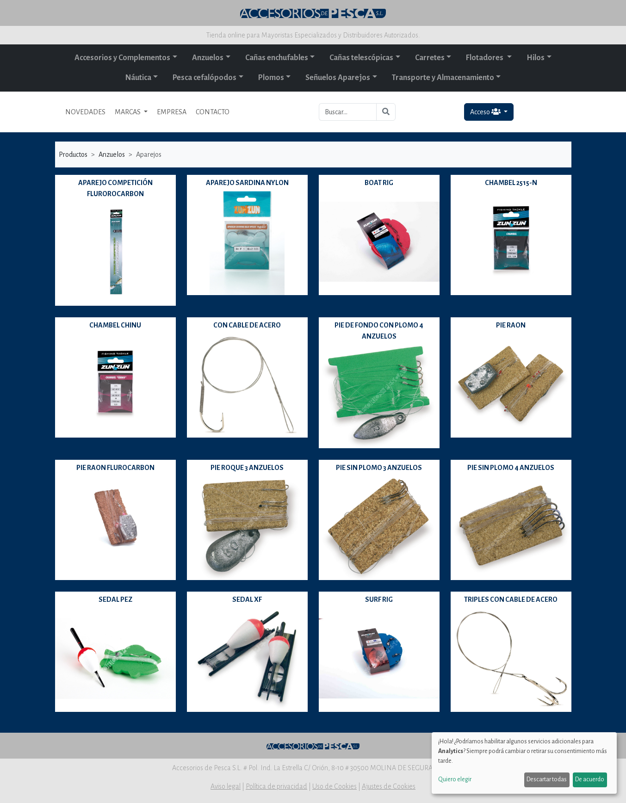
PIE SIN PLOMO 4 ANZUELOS (510, 467)
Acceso (486, 112)
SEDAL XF (247, 599)
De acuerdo (589, 779)
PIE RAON (511, 325)
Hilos (536, 58)
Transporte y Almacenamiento (443, 78)
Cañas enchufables (276, 58)
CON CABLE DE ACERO (247, 325)
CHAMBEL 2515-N (511, 182)
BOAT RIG (379, 182)
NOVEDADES (85, 112)
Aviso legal (226, 786)
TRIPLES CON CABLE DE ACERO (511, 599)
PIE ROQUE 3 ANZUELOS (247, 467)
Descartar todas (547, 779)
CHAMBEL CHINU (115, 325)
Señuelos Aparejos (337, 78)
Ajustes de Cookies (388, 786)
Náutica (138, 78)
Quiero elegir (454, 779)
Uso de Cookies (334, 786)
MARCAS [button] (128, 112)
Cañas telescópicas (361, 58)
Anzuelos (207, 58)
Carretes (430, 58)
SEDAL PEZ (115, 599)
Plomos (271, 78)
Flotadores (485, 58)
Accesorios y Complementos (122, 58)
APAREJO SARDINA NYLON (247, 182)
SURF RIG (379, 599)
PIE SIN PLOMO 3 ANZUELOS (379, 467)
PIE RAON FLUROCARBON (115, 467)
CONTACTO (212, 112)
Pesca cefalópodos (204, 78)
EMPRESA (171, 112)
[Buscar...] (348, 112)
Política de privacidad (276, 786)
